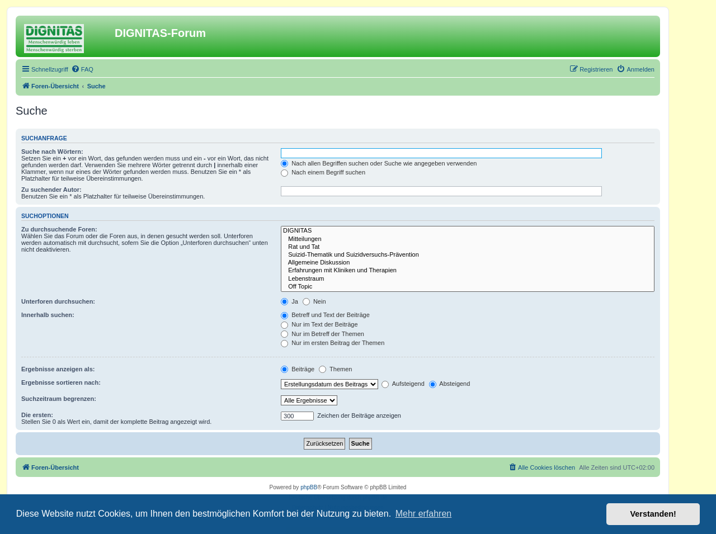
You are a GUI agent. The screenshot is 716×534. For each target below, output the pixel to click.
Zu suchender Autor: (51, 189)
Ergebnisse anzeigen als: (58, 369)
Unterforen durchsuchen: (58, 301)
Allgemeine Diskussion (467, 263)
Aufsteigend (403, 383)
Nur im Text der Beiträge (319, 324)
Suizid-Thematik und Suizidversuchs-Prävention (467, 255)
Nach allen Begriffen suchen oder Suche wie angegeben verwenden (379, 163)
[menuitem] (82, 69)
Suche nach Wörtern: (52, 151)
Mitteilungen (467, 239)
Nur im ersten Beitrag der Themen (332, 342)
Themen (335, 369)
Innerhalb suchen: (47, 314)
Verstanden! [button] (653, 513)
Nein (314, 301)
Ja (289, 301)
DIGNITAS (467, 231)
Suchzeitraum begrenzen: (58, 398)
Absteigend (449, 383)
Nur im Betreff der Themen (322, 333)
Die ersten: (37, 415)
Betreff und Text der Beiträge (325, 314)
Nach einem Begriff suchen (323, 172)
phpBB (308, 487)
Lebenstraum (467, 279)
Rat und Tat (467, 247)
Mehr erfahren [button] (423, 513)
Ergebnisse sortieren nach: (61, 382)
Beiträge (297, 369)
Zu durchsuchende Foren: (59, 229)
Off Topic (467, 287)
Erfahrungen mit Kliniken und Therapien (467, 271)
